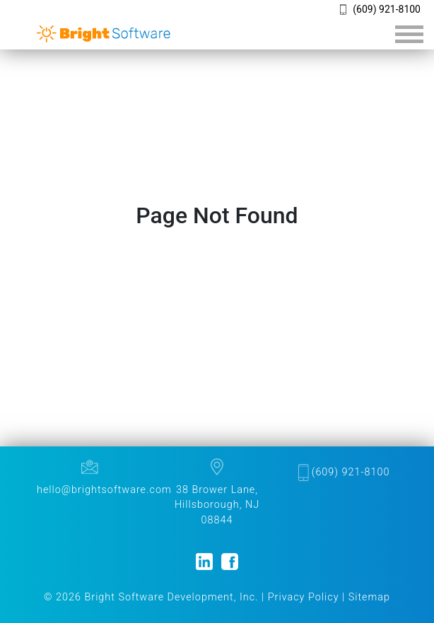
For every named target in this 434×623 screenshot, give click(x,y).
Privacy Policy (303, 597)
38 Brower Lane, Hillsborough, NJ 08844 (217, 505)
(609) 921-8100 (387, 9)
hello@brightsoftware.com (104, 490)
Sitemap (369, 597)
